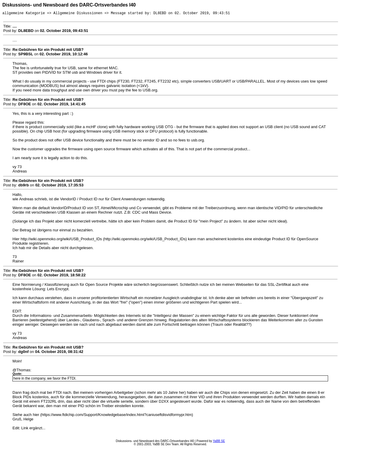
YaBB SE (219, 441)
